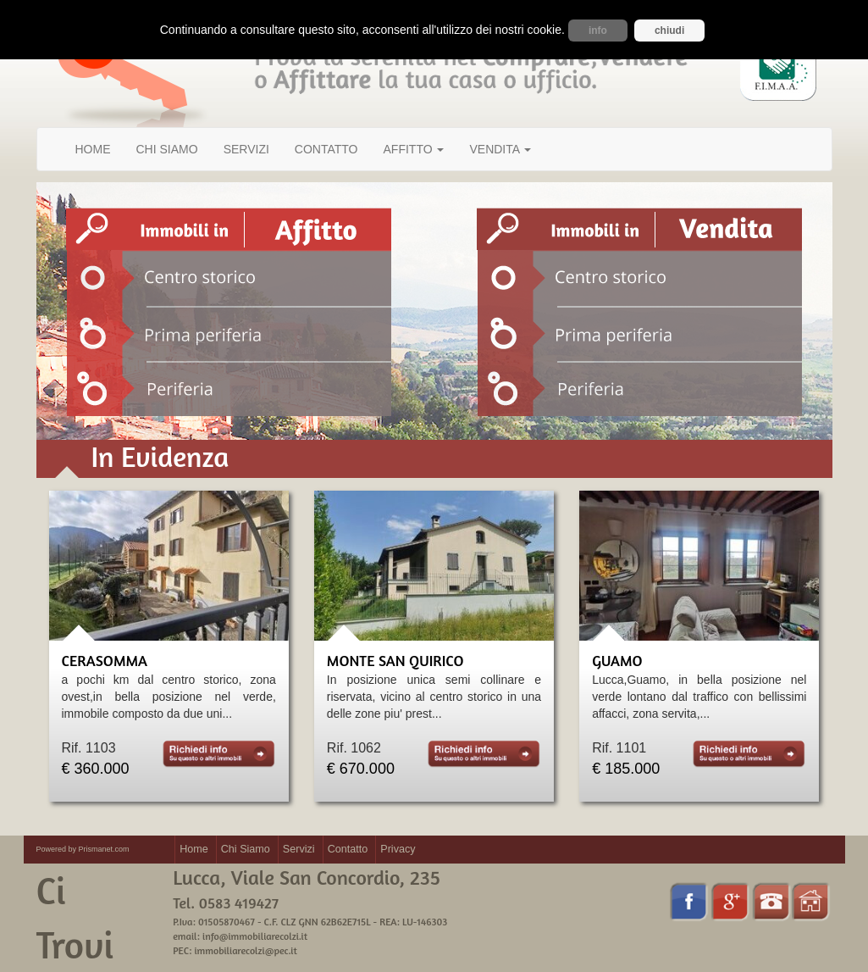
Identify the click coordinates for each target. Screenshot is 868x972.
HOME (93, 149)
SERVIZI (246, 149)
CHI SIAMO (167, 149)
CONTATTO (326, 149)
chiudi (669, 30)
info (598, 30)
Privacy (397, 849)
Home (194, 849)
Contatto (348, 849)
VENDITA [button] (500, 149)
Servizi (299, 849)
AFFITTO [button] (414, 149)
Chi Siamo (245, 849)
